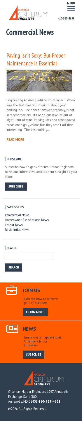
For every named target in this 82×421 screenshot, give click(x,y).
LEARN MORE (35, 312)
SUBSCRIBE (15, 186)
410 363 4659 (66, 18)
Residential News (17, 230)
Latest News (14, 225)
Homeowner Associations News (27, 220)
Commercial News (17, 215)
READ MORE (15, 139)
